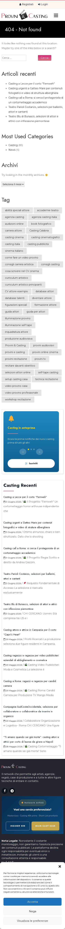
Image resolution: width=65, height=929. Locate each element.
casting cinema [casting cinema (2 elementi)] (14, 237)
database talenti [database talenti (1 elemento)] (14, 298)
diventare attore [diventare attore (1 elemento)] (42, 298)
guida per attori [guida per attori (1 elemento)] (36, 311)
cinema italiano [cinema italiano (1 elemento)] (14, 250)
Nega (32, 911)
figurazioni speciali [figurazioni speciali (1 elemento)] (16, 304)
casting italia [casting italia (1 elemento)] (12, 244)
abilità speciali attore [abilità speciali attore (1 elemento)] (17, 210)
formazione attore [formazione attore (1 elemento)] (45, 304)
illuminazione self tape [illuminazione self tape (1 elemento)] (18, 325)
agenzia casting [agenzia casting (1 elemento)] (14, 217)
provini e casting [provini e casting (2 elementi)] (15, 352)
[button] (60, 866)
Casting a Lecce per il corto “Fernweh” (31, 83)
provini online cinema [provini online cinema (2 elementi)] (45, 352)
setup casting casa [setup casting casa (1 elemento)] (16, 379)
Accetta (32, 901)
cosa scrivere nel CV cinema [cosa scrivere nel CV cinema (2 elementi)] (22, 271)
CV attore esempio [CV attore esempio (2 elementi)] (16, 291)
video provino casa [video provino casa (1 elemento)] (16, 386)
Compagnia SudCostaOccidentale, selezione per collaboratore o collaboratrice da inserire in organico (30, 711)
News (11, 149)
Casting (13, 145)
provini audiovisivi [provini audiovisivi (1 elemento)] (43, 345)
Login (43, 4)
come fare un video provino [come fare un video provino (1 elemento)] (21, 257)
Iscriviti (31, 463)
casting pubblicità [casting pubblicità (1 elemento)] (38, 244)
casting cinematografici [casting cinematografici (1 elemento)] (45, 237)
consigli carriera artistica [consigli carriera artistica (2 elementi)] (19, 264)
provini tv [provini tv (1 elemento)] (40, 358)
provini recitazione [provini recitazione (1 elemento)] (16, 358)
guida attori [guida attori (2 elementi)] (12, 311)
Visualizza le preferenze (32, 920)
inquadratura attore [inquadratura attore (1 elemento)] (16, 331)
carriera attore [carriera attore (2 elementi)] (13, 230)
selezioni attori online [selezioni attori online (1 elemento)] (18, 372)
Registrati (26, 4)
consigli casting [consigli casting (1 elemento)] (50, 264)
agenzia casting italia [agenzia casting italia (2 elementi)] (44, 217)
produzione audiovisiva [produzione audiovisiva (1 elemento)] (18, 338)
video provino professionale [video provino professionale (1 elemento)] (21, 392)
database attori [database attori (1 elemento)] (45, 291)
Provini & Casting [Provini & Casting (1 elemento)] (15, 345)
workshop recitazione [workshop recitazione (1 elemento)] (18, 399)
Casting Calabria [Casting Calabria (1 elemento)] (39, 230)
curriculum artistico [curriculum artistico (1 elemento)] (16, 277)
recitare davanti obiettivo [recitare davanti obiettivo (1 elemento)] (20, 365)
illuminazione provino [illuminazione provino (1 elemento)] (18, 318)
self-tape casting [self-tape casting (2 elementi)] (48, 372)
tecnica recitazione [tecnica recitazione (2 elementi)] (46, 379)
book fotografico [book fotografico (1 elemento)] (41, 223)
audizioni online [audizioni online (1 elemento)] (14, 223)
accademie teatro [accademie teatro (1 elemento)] (48, 210)
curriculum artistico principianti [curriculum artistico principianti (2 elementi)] (23, 284)
